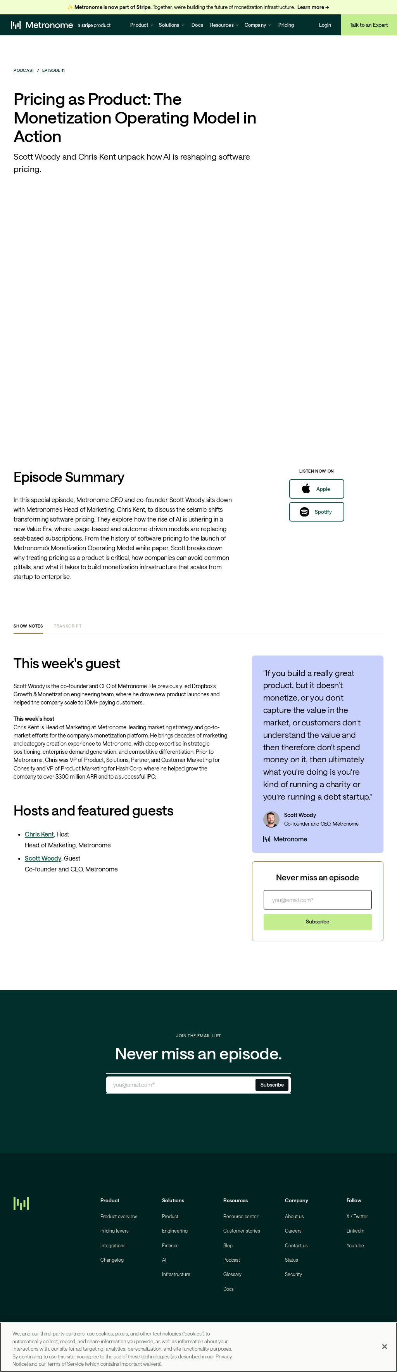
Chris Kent (39, 834)
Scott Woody (43, 858)
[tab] (28, 626)
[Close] (384, 1346)
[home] (61, 24)
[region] (198, 1347)
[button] (142, 24)
